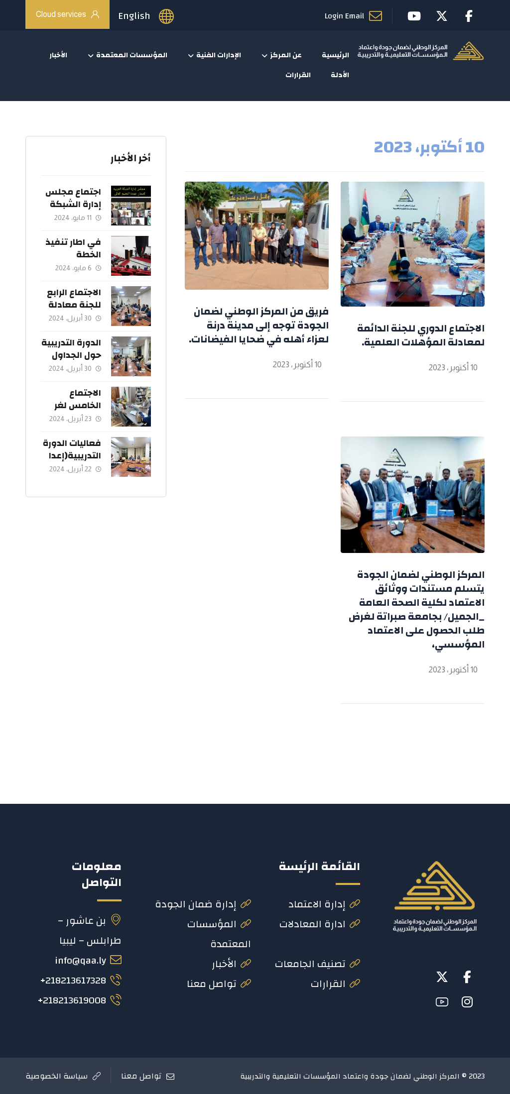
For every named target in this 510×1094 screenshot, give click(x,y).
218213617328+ (81, 980)
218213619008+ (79, 1000)
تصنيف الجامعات (317, 964)
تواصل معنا (219, 984)
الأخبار (231, 964)
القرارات (335, 984)
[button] (467, 977)
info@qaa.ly (88, 960)
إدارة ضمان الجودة (203, 904)
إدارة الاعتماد (324, 904)
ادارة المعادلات (319, 924)
